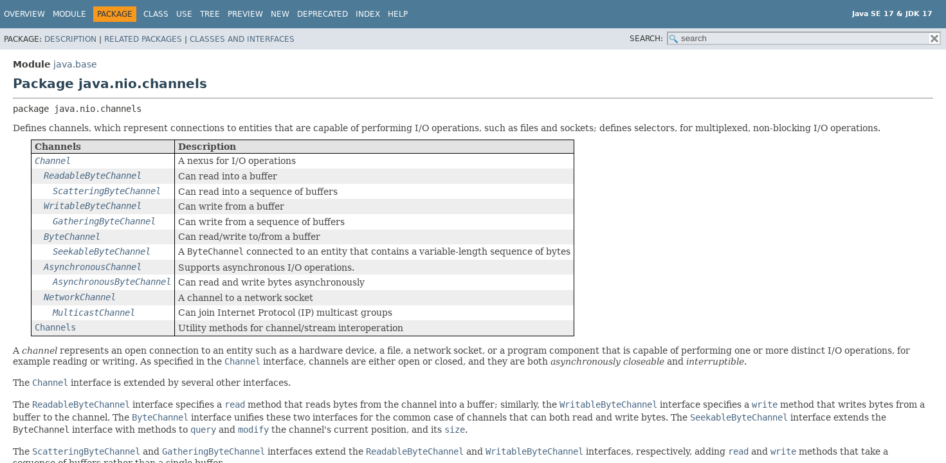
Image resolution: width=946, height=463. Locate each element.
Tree (210, 14)
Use (184, 14)
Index (368, 14)
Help (398, 14)
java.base (75, 64)
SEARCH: (646, 38)
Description (70, 39)
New (280, 14)
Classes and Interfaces (242, 39)
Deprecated (322, 14)
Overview (24, 14)
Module (69, 14)
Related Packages (143, 39)
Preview (245, 14)
